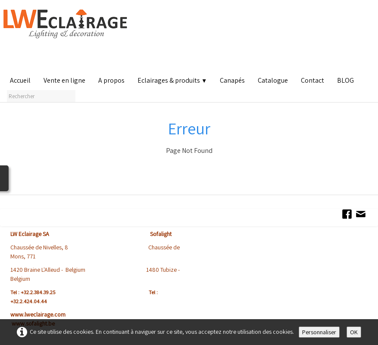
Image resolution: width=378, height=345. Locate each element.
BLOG (345, 80)
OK (354, 332)
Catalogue (273, 80)
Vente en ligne (64, 80)
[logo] (67, 38)
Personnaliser (319, 332)
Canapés (232, 80)
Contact (312, 80)
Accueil (20, 80)
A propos (111, 80)
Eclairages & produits (172, 80)
